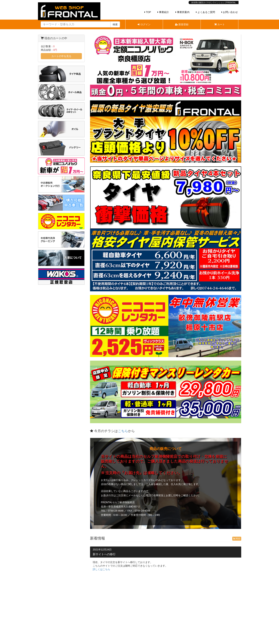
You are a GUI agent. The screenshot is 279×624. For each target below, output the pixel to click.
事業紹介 (163, 12)
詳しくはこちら (101, 569)
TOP (147, 12)
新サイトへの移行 (104, 554)
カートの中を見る (61, 56)
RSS (236, 538)
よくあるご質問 (205, 12)
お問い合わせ (229, 12)
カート (219, 24)
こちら (123, 431)
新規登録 (182, 24)
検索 (115, 24)
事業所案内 (182, 12)
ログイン (144, 24)
